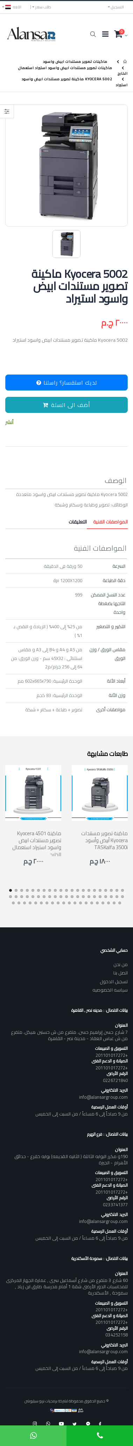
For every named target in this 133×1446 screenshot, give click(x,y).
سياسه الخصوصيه (110, 990)
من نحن (120, 964)
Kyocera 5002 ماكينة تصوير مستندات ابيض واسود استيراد (75, 82)
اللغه (13, 6)
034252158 (116, 1334)
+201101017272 (112, 1055)
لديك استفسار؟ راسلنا (66, 382)
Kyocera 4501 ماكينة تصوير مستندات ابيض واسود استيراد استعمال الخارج (36, 844)
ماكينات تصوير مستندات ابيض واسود (75, 61)
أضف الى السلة (66, 405)
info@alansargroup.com (103, 1097)
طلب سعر (43, 6)
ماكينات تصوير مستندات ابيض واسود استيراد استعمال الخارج (73, 70)
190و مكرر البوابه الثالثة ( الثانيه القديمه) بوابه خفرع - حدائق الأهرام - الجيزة (71, 1159)
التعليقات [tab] (78, 521)
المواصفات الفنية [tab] (107, 521)
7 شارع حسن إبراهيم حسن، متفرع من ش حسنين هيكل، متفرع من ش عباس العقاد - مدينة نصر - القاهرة (69, 1035)
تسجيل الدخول (114, 981)
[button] (93, 34)
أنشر (9, 422)
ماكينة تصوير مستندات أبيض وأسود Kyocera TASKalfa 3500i (104, 840)
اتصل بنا (120, 973)
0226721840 (115, 1080)
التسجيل (117, 6)
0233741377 (115, 1204)
